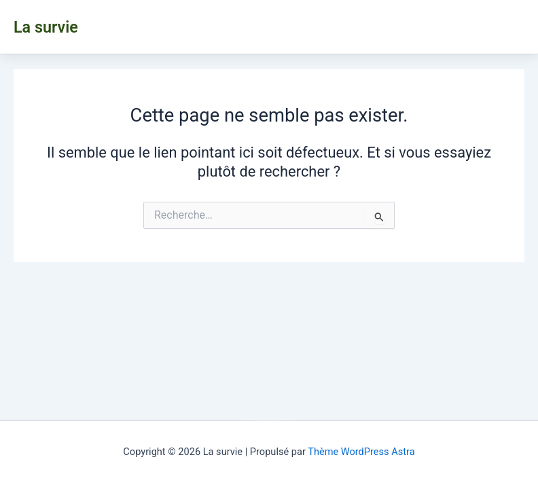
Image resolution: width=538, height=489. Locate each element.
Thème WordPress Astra (361, 452)
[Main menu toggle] (517, 26)
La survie (46, 27)
